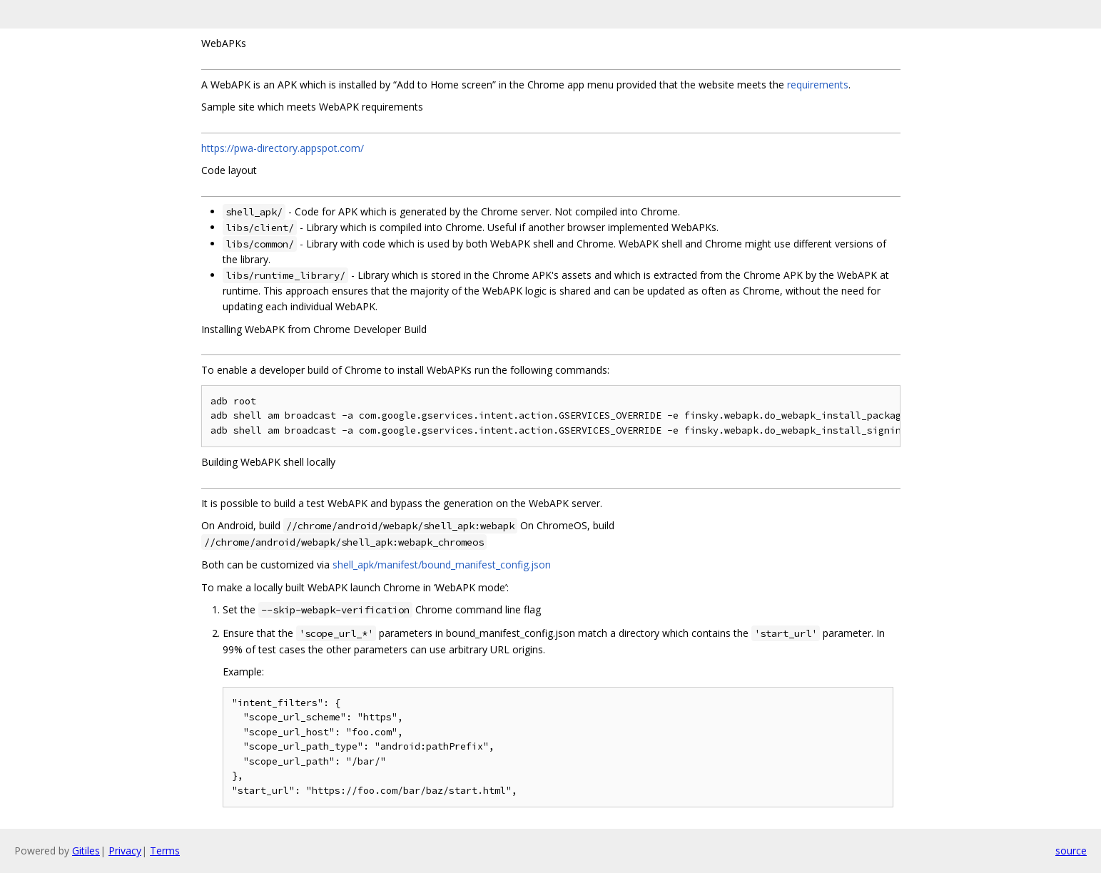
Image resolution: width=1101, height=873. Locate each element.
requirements (817, 84)
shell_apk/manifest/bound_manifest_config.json (442, 564)
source (1071, 850)
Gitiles (86, 850)
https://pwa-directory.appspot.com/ (282, 148)
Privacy (124, 850)
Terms (165, 850)
